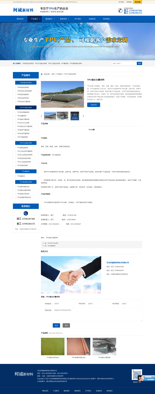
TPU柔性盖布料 (22, 148)
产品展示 (34, 19)
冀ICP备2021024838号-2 (105, 378)
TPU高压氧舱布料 (23, 112)
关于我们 (121, 2)
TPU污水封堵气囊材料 (24, 151)
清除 (66, 325)
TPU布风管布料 (22, 165)
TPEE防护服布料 (23, 94)
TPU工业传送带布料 (24, 162)
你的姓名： (49, 303)
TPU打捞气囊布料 (23, 133)
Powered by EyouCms (83, 378)
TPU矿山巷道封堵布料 (24, 155)
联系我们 (129, 2)
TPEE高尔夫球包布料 (24, 91)
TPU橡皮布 (65, 63)
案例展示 (49, 19)
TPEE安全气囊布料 (23, 101)
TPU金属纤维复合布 (24, 197)
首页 (53, 74)
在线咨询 (94, 105)
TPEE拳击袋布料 (23, 87)
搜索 (139, 63)
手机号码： (82, 303)
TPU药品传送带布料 (24, 158)
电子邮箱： (116, 303)
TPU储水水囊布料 (23, 119)
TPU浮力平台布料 (23, 123)
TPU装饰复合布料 (76, 63)
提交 (56, 325)
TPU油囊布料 (21, 116)
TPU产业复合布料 (41, 63)
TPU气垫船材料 (22, 137)
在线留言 (92, 19)
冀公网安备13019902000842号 (56, 381)
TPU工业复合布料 (54, 63)
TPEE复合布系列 (28, 63)
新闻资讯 (63, 19)
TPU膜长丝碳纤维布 (24, 190)
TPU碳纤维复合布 (23, 187)
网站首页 (20, 19)
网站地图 (137, 2)
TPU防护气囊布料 (23, 130)
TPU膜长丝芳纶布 (23, 194)
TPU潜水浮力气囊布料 (24, 126)
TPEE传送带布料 (23, 98)
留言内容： (49, 310)
